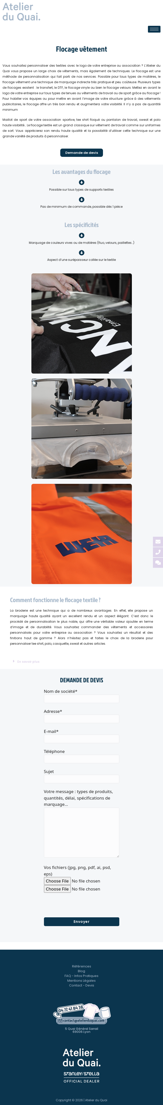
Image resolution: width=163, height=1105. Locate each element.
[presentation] (82, 907)
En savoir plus (28, 661)
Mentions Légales (81, 980)
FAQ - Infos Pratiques (81, 975)
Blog (81, 971)
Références (81, 966)
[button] (81, 661)
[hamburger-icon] (154, 29)
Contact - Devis (81, 985)
